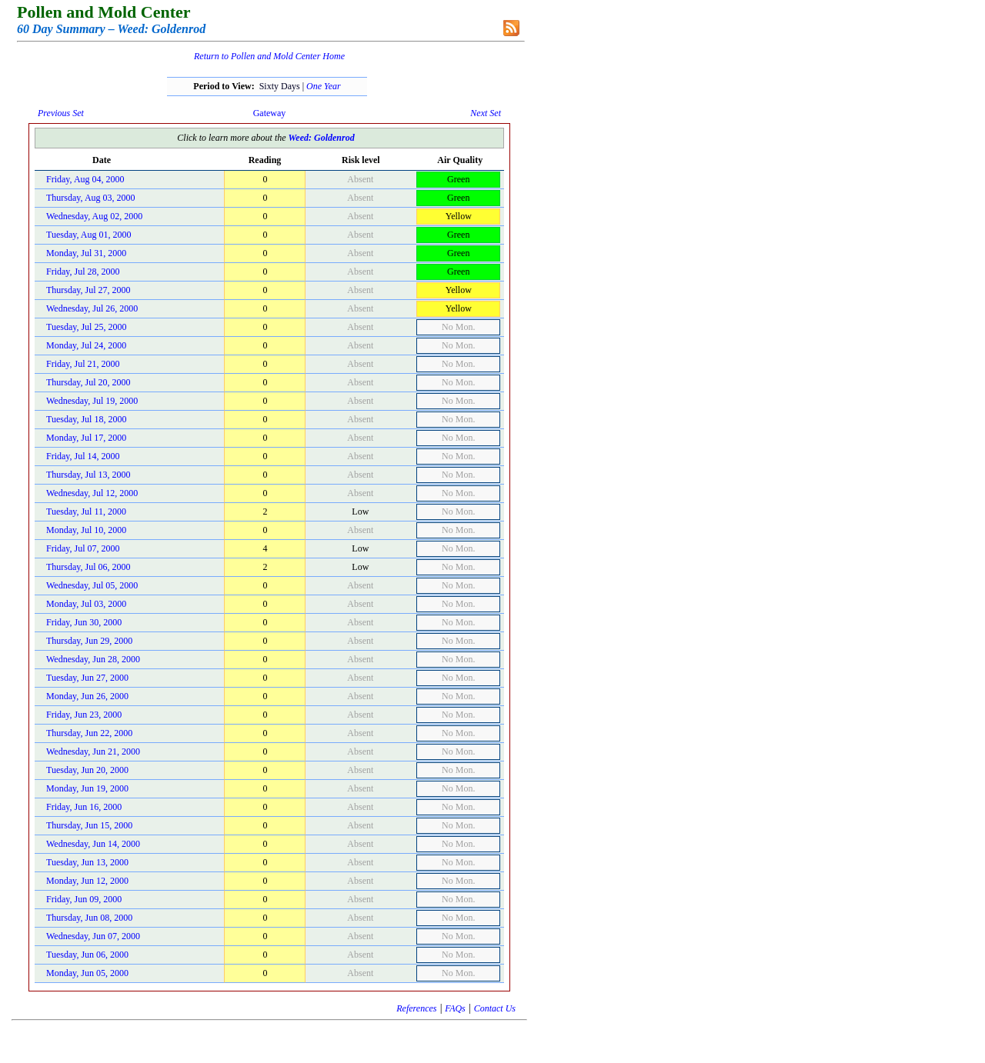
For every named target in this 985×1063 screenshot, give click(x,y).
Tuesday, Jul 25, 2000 (86, 327)
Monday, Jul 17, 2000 (86, 437)
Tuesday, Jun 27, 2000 (87, 677)
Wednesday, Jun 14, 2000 (93, 843)
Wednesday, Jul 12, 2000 (92, 493)
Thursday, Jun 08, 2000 (89, 917)
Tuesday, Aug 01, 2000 (88, 234)
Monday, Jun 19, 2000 (87, 788)
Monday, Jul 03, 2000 (86, 603)
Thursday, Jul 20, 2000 (88, 382)
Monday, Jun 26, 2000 (87, 696)
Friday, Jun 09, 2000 (84, 899)
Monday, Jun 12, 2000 (87, 880)
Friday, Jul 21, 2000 (83, 363)
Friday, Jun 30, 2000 (84, 622)
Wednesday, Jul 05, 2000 (92, 585)
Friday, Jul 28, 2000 (83, 271)
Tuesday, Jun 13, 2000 (87, 862)
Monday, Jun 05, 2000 (87, 973)
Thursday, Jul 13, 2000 (88, 474)
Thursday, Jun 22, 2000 (89, 733)
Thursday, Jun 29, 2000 (89, 640)
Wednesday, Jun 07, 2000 (93, 936)
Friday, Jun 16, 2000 (84, 806)
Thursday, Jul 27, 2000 (88, 290)
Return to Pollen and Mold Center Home (269, 56)
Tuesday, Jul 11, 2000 (86, 511)
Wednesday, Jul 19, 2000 (92, 400)
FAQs (455, 1008)
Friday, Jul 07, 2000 (83, 548)
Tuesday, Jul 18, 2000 (86, 419)
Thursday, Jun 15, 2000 (89, 825)
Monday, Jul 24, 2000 (86, 345)
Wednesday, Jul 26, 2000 (92, 308)
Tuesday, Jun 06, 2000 (87, 954)
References (416, 1008)
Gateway (269, 113)
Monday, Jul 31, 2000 (86, 253)
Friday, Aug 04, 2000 (85, 179)
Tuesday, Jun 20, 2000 (87, 770)
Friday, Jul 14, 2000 (83, 456)
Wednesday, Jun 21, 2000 (93, 751)
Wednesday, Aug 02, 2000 (94, 216)
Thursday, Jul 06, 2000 (88, 566)
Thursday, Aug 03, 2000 (90, 197)
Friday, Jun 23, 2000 (84, 714)
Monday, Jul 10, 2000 (86, 530)
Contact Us (495, 1008)
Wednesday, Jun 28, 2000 (93, 659)
